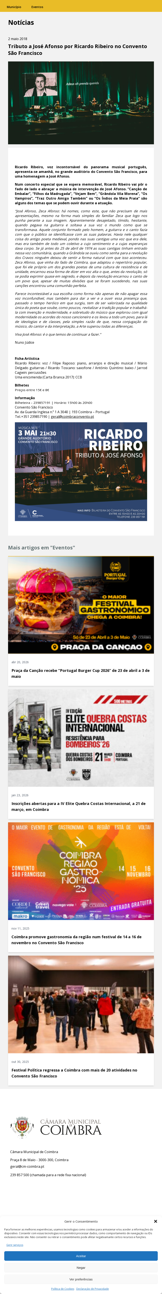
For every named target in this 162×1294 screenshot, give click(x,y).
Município (14, 7)
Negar (81, 1267)
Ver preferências (80, 1279)
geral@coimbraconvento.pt (72, 416)
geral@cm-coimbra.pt (27, 1166)
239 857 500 (19, 1175)
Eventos (37, 7)
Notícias (21, 22)
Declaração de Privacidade (92, 1289)
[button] (155, 1221)
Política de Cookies (62, 1289)
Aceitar (81, 1256)
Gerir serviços (14, 1245)
